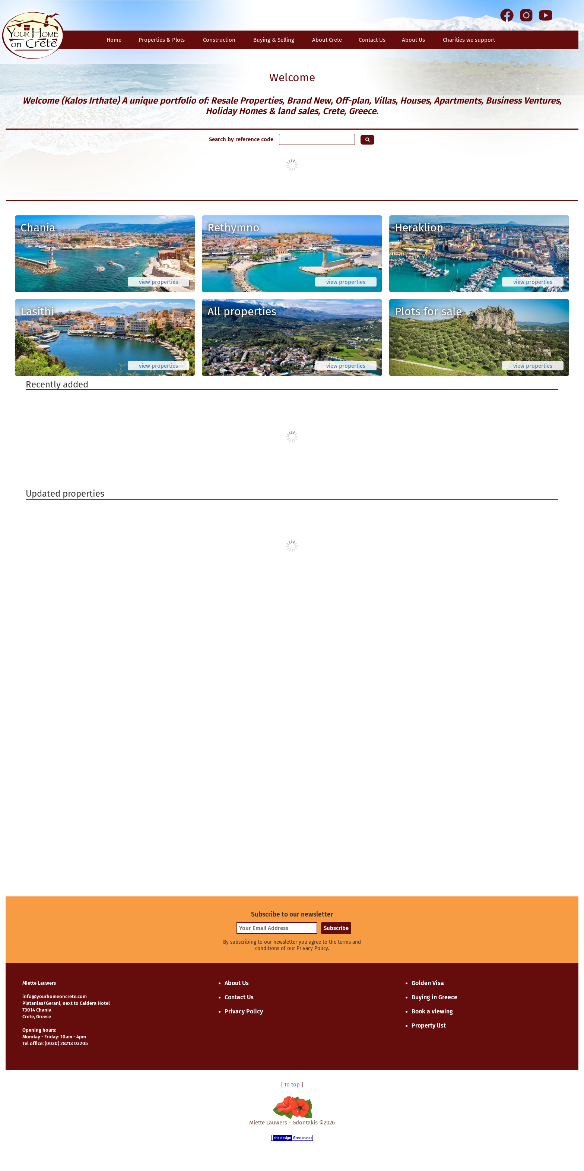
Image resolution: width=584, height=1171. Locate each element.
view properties (158, 282)
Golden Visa (428, 983)
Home (114, 40)
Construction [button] (219, 40)
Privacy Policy (244, 1011)
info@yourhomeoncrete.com (54, 996)
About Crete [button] (327, 40)
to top (292, 1084)
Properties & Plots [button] (162, 40)
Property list (429, 1025)
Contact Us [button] (372, 40)
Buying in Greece (434, 997)
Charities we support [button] (469, 40)
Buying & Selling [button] (273, 40)
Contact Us (239, 997)
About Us (413, 40)
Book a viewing (432, 1011)
